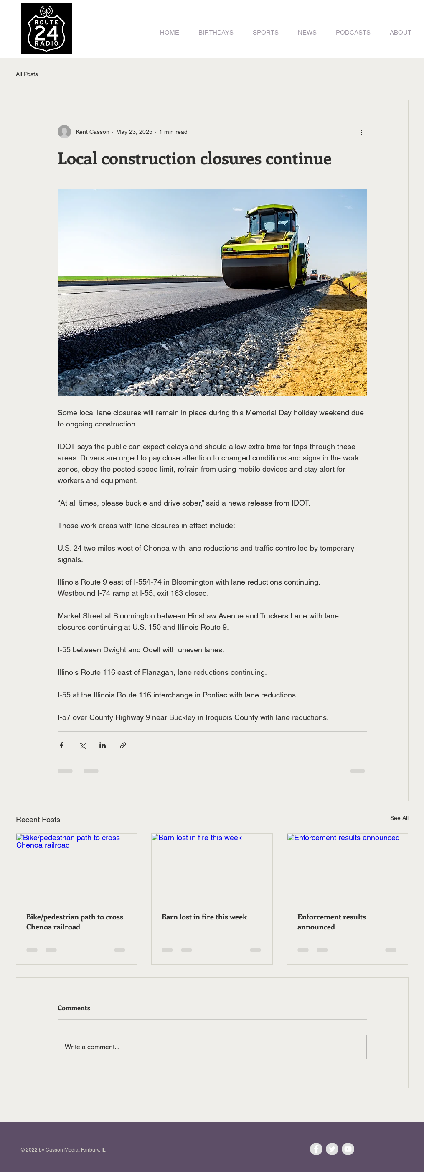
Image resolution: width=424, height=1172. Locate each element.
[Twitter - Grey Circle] (332, 1149)
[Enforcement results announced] (347, 867)
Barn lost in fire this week (204, 917)
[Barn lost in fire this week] (212, 867)
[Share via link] (123, 745)
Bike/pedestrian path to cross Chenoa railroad (74, 922)
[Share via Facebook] (62, 745)
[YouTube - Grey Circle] (348, 1149)
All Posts (27, 74)
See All (399, 818)
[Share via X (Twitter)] (82, 745)
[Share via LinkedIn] (103, 745)
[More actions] (362, 132)
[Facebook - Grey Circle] (316, 1149)
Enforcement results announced (331, 922)
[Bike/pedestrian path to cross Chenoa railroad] (76, 867)
